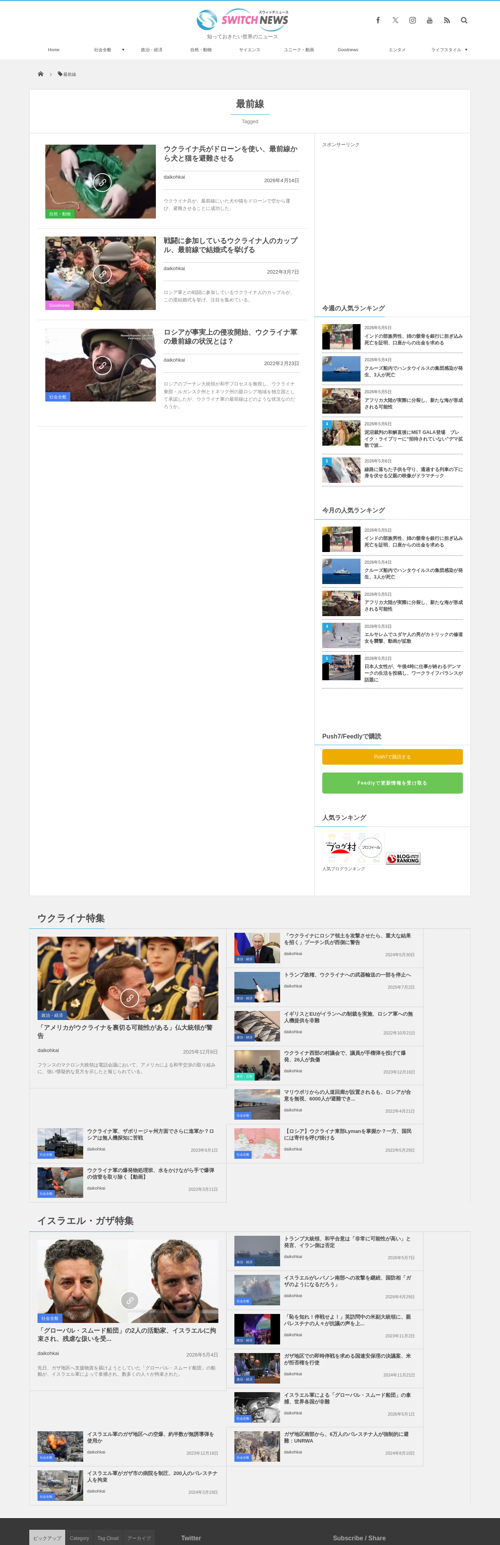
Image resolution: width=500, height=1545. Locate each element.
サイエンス (250, 49)
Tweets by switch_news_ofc (250, 1320)
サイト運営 (170, 1509)
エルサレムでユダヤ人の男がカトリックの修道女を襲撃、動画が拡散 (413, 638)
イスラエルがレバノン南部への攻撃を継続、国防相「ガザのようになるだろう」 (410, 1128)
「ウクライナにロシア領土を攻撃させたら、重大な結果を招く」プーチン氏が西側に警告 (268, 942)
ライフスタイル (446, 49)
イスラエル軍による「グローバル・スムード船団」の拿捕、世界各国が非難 (268, 1206)
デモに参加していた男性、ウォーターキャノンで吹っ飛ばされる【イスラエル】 (118, 1460)
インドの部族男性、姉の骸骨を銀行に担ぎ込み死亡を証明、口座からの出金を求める (413, 339)
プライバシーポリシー (217, 1509)
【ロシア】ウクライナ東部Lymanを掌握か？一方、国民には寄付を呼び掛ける (266, 1059)
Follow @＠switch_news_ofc (250, 1334)
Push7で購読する (392, 757)
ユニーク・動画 (299, 49)
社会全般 (102, 49)
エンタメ (397, 49)
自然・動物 (201, 49)
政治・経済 (151, 49)
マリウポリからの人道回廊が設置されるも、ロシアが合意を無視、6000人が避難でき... (268, 1020)
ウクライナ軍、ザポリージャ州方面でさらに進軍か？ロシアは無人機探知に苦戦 (410, 1020)
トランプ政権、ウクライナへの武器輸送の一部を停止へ (410, 939)
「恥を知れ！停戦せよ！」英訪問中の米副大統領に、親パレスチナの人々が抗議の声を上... (268, 1167)
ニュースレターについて (319, 1509)
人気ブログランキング (343, 868)
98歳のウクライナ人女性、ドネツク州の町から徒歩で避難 (118, 1395)
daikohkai (174, 177)
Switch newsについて (124, 1509)
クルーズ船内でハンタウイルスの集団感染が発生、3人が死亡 (413, 372)
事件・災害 (333, 998)
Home (53, 49)
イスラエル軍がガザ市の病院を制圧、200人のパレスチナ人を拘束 (410, 1242)
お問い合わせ (267, 1509)
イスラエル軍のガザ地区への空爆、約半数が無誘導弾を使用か (407, 1203)
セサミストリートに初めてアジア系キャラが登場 (118, 1363)
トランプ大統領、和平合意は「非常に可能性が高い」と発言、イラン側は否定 (268, 1128)
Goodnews (348, 49)
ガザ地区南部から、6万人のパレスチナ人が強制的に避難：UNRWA (267, 1245)
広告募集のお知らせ (377, 1509)
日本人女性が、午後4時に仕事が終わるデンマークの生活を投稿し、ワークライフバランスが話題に (413, 673)
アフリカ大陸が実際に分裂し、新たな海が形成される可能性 (413, 404)
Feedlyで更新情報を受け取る (392, 783)
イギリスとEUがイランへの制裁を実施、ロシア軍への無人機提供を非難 (268, 981)
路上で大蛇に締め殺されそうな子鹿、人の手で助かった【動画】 (118, 1331)
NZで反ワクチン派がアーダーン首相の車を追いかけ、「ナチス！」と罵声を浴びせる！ (119, 1427)
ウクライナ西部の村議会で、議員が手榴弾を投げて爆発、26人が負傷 (410, 981)
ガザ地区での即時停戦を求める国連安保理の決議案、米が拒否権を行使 (410, 1167)
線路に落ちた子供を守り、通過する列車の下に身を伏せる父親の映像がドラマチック (413, 473)
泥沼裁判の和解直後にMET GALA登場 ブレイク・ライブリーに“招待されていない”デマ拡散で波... (413, 439)
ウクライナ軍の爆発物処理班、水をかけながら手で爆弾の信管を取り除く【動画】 (410, 1059)
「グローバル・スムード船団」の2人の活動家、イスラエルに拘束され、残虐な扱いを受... (99, 1221)
